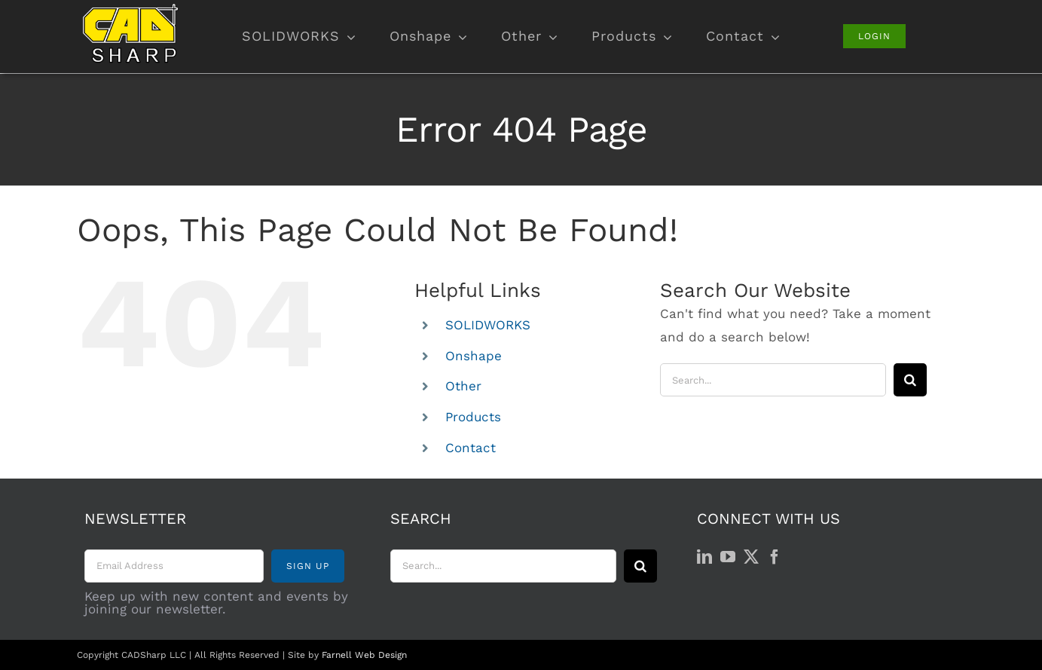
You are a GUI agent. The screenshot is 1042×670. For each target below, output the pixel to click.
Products (473, 416)
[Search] (910, 379)
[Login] (874, 36)
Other (463, 385)
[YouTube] (727, 556)
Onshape (473, 355)
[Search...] (773, 379)
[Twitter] (751, 556)
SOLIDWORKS (487, 324)
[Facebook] (774, 556)
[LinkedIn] (704, 556)
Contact (470, 447)
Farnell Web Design (364, 655)
